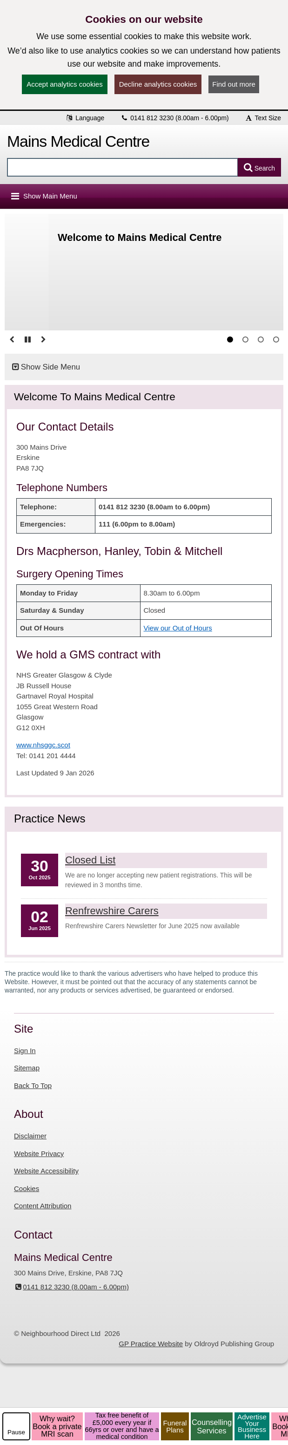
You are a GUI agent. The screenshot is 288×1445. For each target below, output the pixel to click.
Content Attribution (42, 1206)
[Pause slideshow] (27, 340)
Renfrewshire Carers (112, 911)
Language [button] (84, 118)
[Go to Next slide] (43, 340)
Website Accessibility (46, 1171)
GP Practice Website (151, 1344)
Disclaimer (30, 1136)
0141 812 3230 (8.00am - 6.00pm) (174, 118)
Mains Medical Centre (78, 141)
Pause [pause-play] (16, 1432)
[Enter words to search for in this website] (122, 167)
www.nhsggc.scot (43, 745)
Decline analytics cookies (158, 84)
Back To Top (33, 1085)
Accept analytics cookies (64, 84)
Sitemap (27, 1068)
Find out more (233, 84)
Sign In (25, 1051)
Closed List (90, 860)
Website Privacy (39, 1153)
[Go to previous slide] (12, 340)
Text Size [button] (263, 118)
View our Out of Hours (178, 628)
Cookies (26, 1188)
